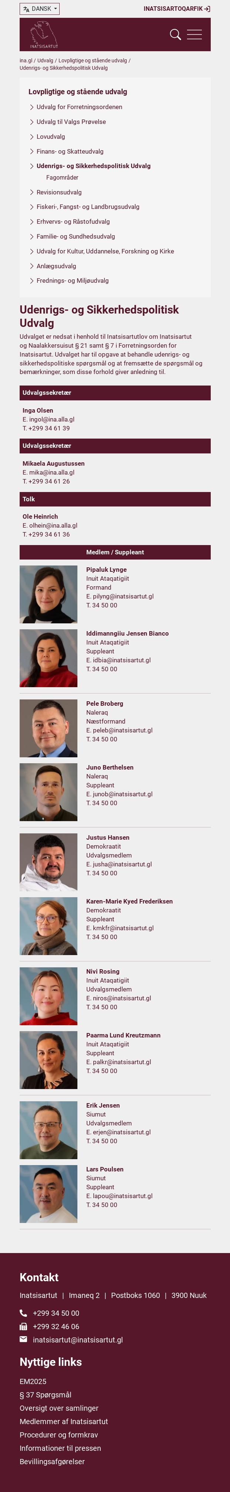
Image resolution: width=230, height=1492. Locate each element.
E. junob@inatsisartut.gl (119, 794)
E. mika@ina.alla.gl (48, 472)
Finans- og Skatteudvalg (70, 151)
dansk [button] (37, 9)
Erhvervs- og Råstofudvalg (73, 221)
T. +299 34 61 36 (46, 534)
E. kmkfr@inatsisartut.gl (120, 928)
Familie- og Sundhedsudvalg (76, 236)
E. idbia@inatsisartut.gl (118, 660)
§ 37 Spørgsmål (45, 1394)
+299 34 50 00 (56, 1313)
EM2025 (33, 1381)
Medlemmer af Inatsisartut (64, 1421)
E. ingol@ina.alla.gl (48, 419)
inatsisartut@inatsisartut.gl (78, 1339)
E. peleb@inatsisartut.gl (119, 730)
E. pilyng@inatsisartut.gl (120, 596)
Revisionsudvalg (59, 192)
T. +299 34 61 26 (46, 481)
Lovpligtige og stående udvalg (93, 60)
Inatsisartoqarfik (177, 9)
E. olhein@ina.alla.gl (50, 525)
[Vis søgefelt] (175, 34)
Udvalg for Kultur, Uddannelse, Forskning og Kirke (105, 251)
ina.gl (26, 60)
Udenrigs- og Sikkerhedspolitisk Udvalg (94, 166)
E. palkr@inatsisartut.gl (118, 1062)
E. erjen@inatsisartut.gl (118, 1132)
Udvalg (45, 60)
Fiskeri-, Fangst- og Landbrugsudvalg (88, 206)
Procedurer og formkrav (59, 1434)
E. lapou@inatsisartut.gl (119, 1196)
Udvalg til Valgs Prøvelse (71, 121)
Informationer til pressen (60, 1448)
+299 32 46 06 (56, 1326)
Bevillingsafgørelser (52, 1461)
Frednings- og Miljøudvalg (73, 280)
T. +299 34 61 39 (46, 428)
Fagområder (62, 177)
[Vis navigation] (194, 34)
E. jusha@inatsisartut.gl (119, 864)
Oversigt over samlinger (59, 1408)
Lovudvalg (51, 136)
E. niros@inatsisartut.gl (118, 998)
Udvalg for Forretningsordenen (79, 107)
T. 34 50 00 (101, 605)
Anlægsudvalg (56, 266)
